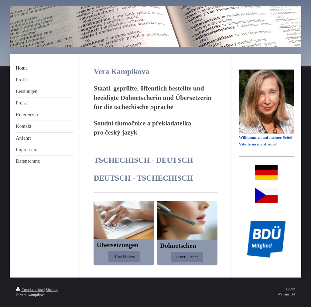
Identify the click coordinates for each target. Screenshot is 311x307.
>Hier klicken (123, 256)
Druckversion (30, 290)
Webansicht (286, 294)
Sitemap (52, 290)
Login (290, 289)
